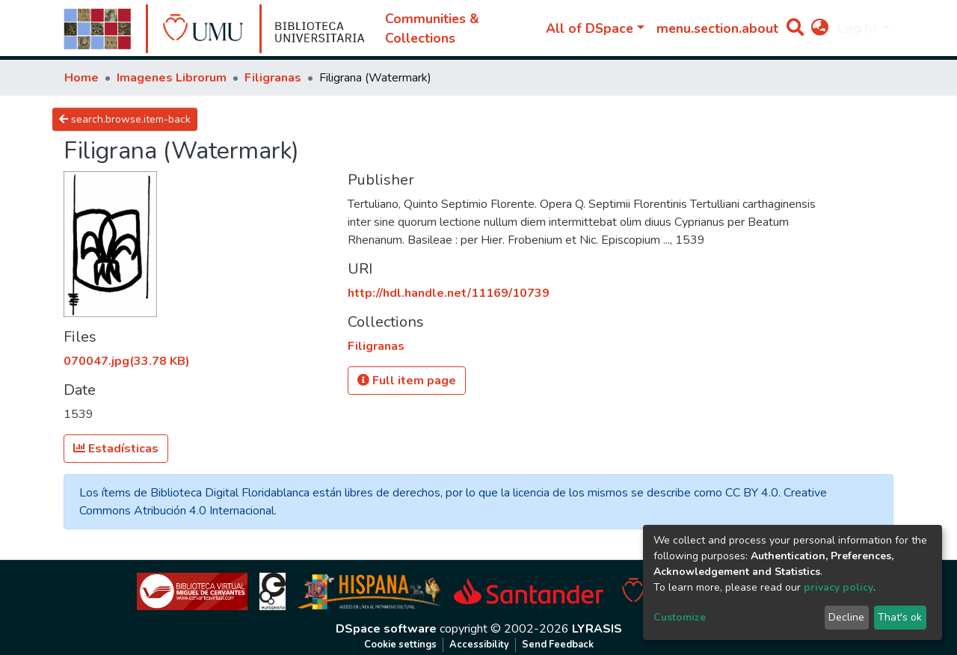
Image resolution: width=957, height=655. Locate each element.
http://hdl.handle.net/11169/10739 (449, 293)
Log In (858, 28)
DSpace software (386, 629)
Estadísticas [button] (116, 448)
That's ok (900, 617)
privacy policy (838, 587)
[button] (820, 28)
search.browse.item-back (125, 119)
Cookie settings (400, 644)
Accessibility (479, 644)
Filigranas (272, 78)
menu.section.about (717, 28)
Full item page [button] (406, 380)
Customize (679, 617)
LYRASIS (597, 629)
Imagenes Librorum (172, 78)
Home (81, 78)
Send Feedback (558, 644)
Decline (846, 617)
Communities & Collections (432, 28)
